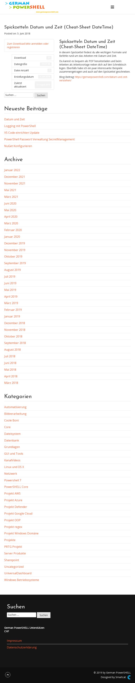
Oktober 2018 (13, 336)
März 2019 (11, 303)
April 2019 (10, 296)
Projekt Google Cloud (18, 513)
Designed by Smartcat (116, 677)
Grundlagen (12, 447)
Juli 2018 (9, 356)
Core (7, 427)
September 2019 (15, 263)
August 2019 (12, 270)
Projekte (9, 540)
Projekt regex (13, 527)
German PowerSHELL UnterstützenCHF (24, 629)
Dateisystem (12, 434)
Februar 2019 (13, 310)
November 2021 (14, 183)
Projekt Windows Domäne (21, 533)
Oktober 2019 (13, 256)
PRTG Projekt (13, 547)
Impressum (14, 641)
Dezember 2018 (14, 323)
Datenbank (11, 440)
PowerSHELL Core (16, 487)
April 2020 (10, 217)
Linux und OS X (14, 467)
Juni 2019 (10, 283)
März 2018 (11, 383)
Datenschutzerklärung (22, 647)
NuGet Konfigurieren (18, 146)
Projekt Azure (13, 500)
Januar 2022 (12, 170)
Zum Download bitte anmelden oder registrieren (28, 45)
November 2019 (14, 250)
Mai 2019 (10, 290)
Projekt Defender (15, 507)
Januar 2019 (12, 316)
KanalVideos (12, 460)
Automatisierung (15, 407)
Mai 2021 (10, 190)
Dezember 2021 (14, 177)
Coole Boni (11, 420)
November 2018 (14, 330)
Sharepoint (11, 560)
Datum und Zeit (14, 119)
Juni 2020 (10, 203)
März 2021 (11, 197)
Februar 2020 (13, 230)
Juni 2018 (10, 363)
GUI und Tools (13, 454)
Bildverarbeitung (15, 414)
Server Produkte (15, 553)
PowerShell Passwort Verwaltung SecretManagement (39, 139)
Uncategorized (14, 567)
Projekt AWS (12, 493)
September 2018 (15, 343)
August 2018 (12, 350)
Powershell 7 (12, 480)
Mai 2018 (10, 370)
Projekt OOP (12, 520)
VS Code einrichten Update (21, 133)
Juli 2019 (9, 276)
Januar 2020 (12, 237)
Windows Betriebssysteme (21, 580)
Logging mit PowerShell (20, 126)
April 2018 (10, 376)
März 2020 (11, 223)
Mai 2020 (10, 210)
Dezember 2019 (14, 243)
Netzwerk (10, 474)
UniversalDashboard (17, 573)
